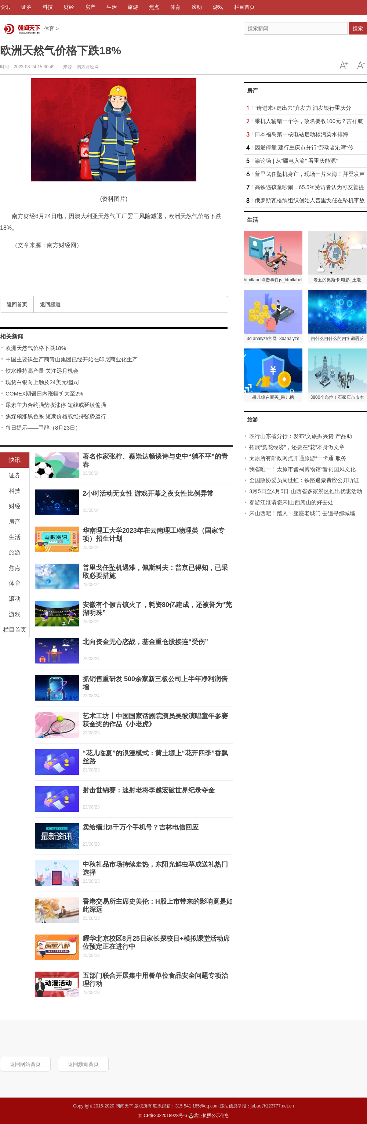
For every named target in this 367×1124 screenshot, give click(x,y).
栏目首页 (14, 629)
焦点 (15, 568)
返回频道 (50, 304)
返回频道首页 (83, 1064)
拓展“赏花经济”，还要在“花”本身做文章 (297, 447)
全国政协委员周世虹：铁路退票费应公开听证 (304, 480)
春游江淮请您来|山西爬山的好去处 (291, 502)
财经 (15, 506)
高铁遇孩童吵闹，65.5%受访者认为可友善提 (309, 187)
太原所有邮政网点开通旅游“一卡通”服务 (297, 458)
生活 (15, 537)
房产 (15, 521)
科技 (15, 491)
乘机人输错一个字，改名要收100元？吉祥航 (309, 121)
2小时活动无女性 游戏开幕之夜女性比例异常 (148, 493)
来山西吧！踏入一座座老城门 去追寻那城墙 (302, 513)
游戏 (15, 614)
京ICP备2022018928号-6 (162, 1115)
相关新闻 (11, 336)
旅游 (15, 552)
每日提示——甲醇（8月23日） (43, 427)
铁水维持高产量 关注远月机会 (42, 371)
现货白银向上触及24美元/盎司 (42, 382)
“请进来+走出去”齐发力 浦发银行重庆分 (303, 108)
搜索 (358, 28)
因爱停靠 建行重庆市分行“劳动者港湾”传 (304, 147)
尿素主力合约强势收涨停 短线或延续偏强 (56, 405)
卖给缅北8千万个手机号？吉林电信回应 (141, 827)
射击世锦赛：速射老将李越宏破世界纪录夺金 (149, 790)
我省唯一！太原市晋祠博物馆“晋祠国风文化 (302, 469)
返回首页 (17, 304)
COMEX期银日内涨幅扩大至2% (44, 393)
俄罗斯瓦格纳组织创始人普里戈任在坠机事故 (310, 200)
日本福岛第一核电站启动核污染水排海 (301, 134)
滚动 (15, 599)
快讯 (15, 460)
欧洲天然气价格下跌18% (36, 348)
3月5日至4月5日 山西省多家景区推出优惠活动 (305, 491)
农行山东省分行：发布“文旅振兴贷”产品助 (300, 436)
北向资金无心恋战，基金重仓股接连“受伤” (145, 642)
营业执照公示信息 (208, 1115)
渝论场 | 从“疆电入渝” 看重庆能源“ (296, 161)
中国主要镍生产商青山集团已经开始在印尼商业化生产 (72, 359)
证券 (15, 475)
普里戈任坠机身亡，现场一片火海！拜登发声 (310, 174)
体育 (49, 29)
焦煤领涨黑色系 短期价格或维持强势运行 (56, 416)
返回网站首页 (25, 1064)
